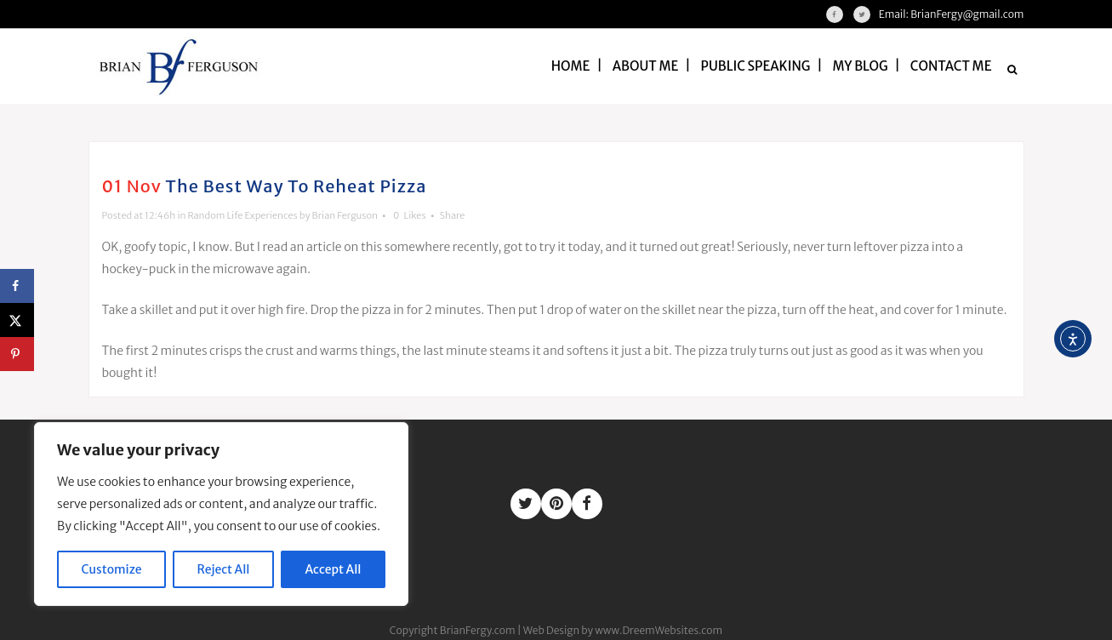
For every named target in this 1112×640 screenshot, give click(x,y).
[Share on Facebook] (17, 286)
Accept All (333, 569)
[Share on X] (17, 320)
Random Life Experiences (242, 215)
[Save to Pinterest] (17, 354)
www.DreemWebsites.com (658, 630)
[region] (221, 514)
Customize (112, 569)
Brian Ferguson (344, 215)
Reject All (223, 569)
